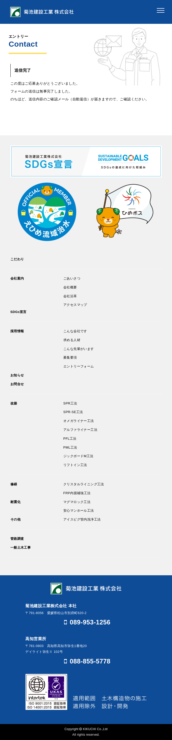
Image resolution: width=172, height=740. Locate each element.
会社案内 (17, 278)
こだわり (17, 259)
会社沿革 (70, 296)
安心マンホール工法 (78, 510)
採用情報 (17, 331)
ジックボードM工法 (78, 456)
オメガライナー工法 (78, 421)
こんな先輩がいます (78, 349)
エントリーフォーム (78, 366)
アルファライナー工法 (80, 430)
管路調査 (17, 539)
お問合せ (17, 384)
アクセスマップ (75, 305)
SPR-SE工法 (73, 412)
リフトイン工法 (75, 465)
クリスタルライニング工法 (83, 484)
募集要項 (70, 357)
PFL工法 (70, 438)
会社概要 (70, 287)
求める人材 (71, 340)
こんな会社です (75, 331)
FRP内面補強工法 (77, 493)
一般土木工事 (20, 547)
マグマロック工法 (76, 502)
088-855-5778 (86, 661)
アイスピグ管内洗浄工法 (82, 519)
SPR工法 (70, 403)
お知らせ (17, 375)
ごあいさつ (71, 278)
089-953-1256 (86, 622)
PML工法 (70, 447)
